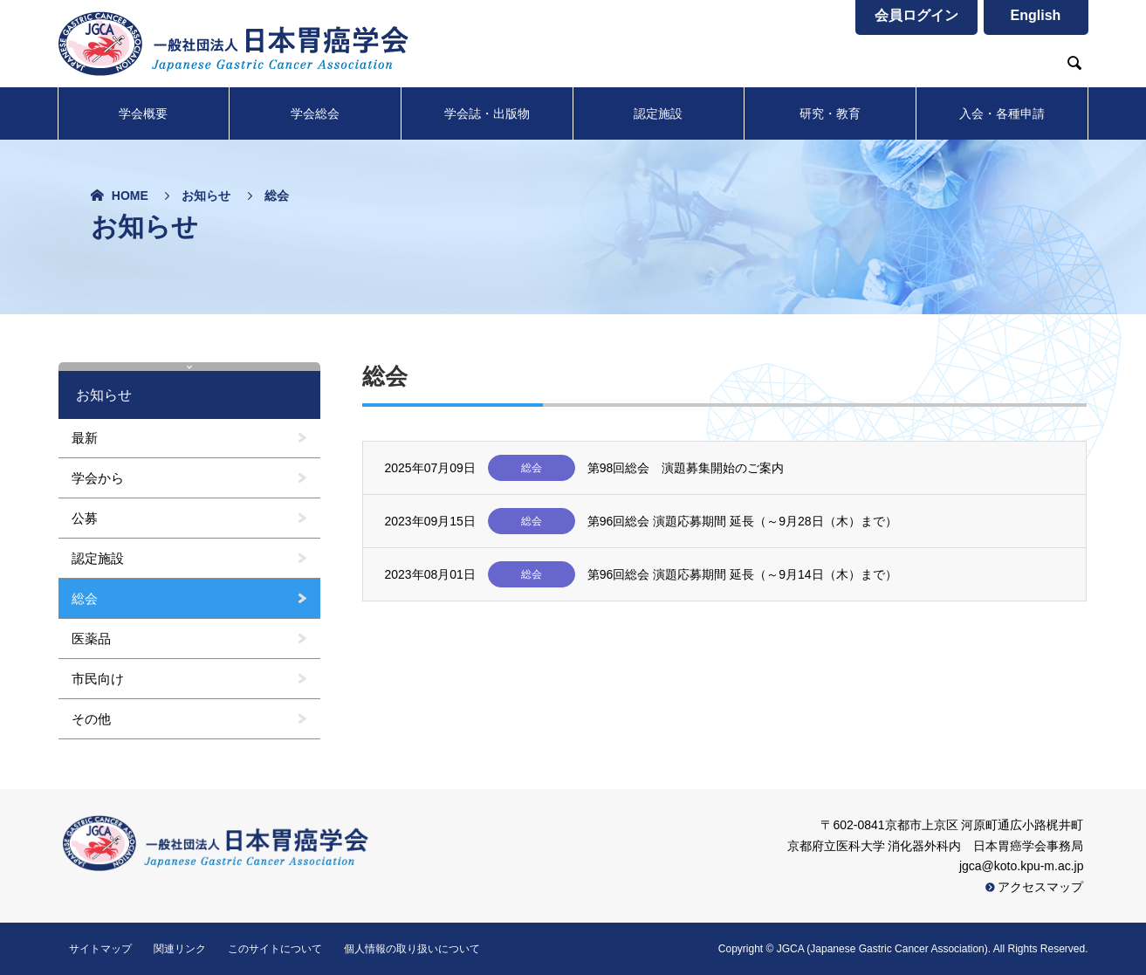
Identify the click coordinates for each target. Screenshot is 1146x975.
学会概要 (143, 113)
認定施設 (658, 113)
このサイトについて (275, 949)
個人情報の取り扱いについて (412, 949)
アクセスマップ (1034, 887)
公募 (85, 518)
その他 (91, 718)
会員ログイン (916, 15)
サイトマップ (100, 949)
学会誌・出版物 (487, 113)
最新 (85, 437)
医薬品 (91, 638)
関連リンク (180, 949)
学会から (98, 477)
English (1036, 15)
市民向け (98, 678)
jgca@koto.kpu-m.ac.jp (1021, 866)
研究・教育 (830, 113)
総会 (85, 598)
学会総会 (315, 113)
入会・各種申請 (1002, 113)
